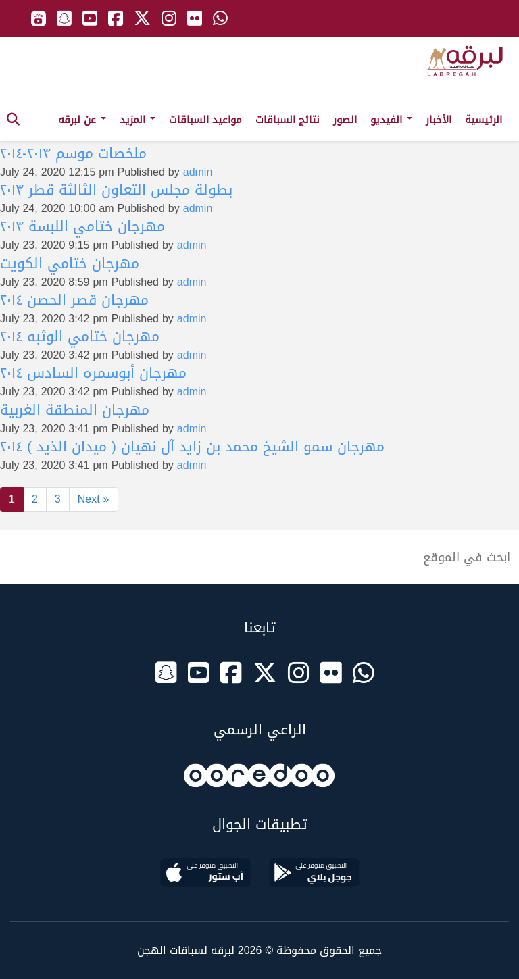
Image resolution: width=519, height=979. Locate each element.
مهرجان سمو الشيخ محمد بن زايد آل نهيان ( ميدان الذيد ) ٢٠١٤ (192, 446)
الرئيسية (483, 119)
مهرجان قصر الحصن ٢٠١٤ (74, 299)
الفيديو (391, 119)
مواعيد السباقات (205, 119)
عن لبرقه (82, 119)
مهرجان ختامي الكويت (69, 263)
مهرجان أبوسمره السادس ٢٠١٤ (93, 372)
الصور (345, 119)
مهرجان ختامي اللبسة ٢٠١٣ (82, 226)
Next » (93, 498)
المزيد (137, 119)
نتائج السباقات (287, 119)
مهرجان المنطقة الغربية (74, 410)
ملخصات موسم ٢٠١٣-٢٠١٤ (73, 153)
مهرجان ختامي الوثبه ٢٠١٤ (79, 336)
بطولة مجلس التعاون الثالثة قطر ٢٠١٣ (116, 189)
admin (198, 171)
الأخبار (438, 119)
